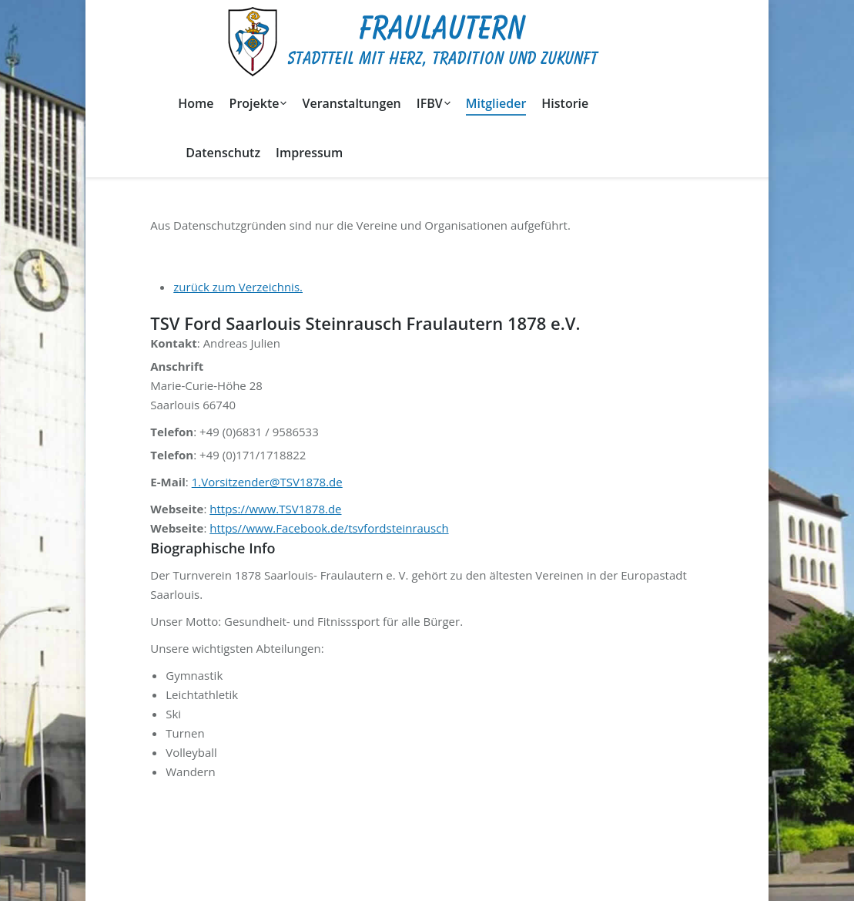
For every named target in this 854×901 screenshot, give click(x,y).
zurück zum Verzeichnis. (238, 286)
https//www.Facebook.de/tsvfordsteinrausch (328, 528)
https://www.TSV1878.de (275, 508)
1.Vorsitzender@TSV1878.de (267, 481)
